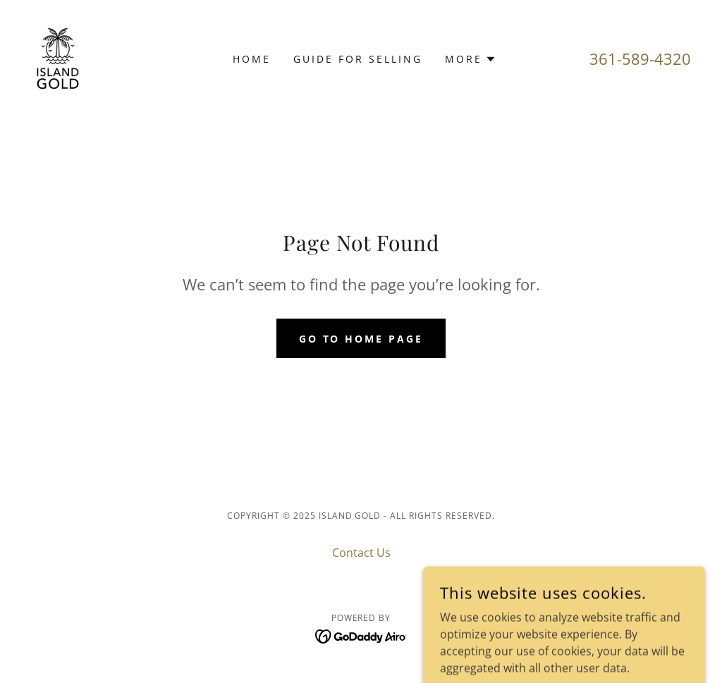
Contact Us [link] (361, 552)
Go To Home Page (361, 338)
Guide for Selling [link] (357, 59)
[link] (58, 58)
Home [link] (252, 59)
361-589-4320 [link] (640, 58)
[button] (470, 59)
